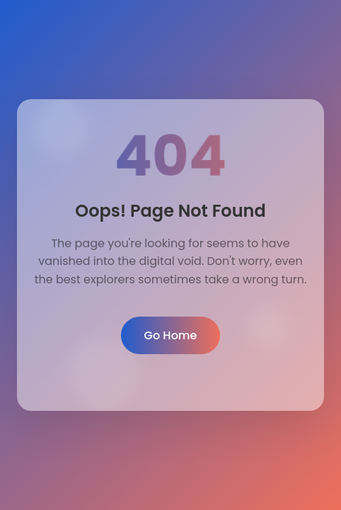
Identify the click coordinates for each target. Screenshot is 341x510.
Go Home (170, 335)
